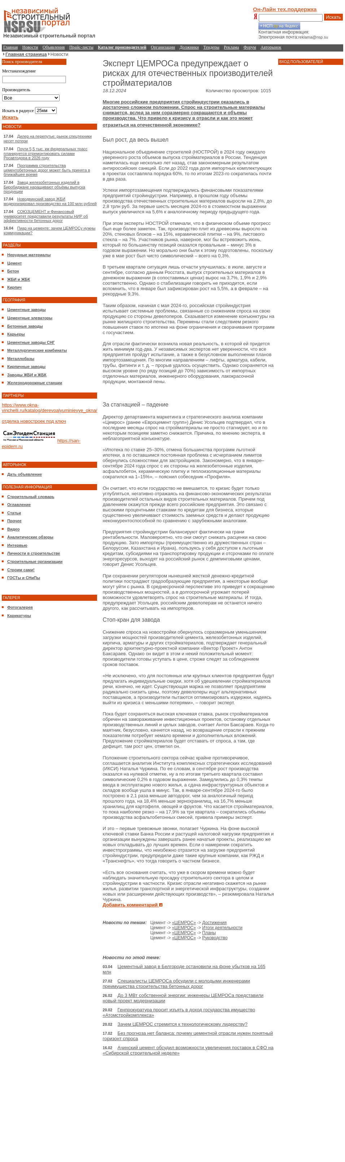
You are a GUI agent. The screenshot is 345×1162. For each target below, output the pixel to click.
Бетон (13, 271)
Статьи (14, 513)
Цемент (14, 263)
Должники (189, 47)
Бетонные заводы (25, 326)
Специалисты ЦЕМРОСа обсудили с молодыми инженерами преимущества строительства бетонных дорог (176, 983)
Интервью (17, 545)
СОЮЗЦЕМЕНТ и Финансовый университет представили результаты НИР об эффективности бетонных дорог (46, 216)
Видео (13, 529)
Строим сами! (21, 570)
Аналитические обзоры (30, 537)
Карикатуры (19, 615)
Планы (209, 932)
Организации (163, 47)
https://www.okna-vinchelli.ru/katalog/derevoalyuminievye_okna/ (49, 407)
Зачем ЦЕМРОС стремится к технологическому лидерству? (183, 1024)
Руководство (214, 937)
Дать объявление (24, 474)
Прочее (14, 521)
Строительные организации (34, 561)
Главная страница (26, 54)
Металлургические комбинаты (37, 350)
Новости (30, 47)
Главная (10, 47)
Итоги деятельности (222, 927)
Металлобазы (20, 358)
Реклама (231, 47)
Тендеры (211, 47)
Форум (250, 47)
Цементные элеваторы (29, 318)
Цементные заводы (26, 309)
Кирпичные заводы (26, 366)
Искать (333, 17)
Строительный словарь (30, 496)
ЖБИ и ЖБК (18, 279)
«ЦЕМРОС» (184, 922)
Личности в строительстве (33, 553)
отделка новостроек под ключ (34, 421)
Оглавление (19, 504)
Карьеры (16, 334)
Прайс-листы (81, 47)
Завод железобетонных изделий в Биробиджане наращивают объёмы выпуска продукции (44, 187)
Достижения (214, 922)
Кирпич (14, 287)
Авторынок (271, 47)
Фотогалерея (20, 607)
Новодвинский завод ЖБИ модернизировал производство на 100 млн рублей (50, 201)
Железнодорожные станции (34, 383)
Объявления (54, 47)
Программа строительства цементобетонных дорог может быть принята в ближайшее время (47, 170)
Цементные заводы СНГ (31, 342)
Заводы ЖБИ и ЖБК (27, 375)
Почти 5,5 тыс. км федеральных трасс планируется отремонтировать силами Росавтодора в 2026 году (45, 153)
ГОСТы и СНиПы (23, 578)
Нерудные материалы (29, 255)
